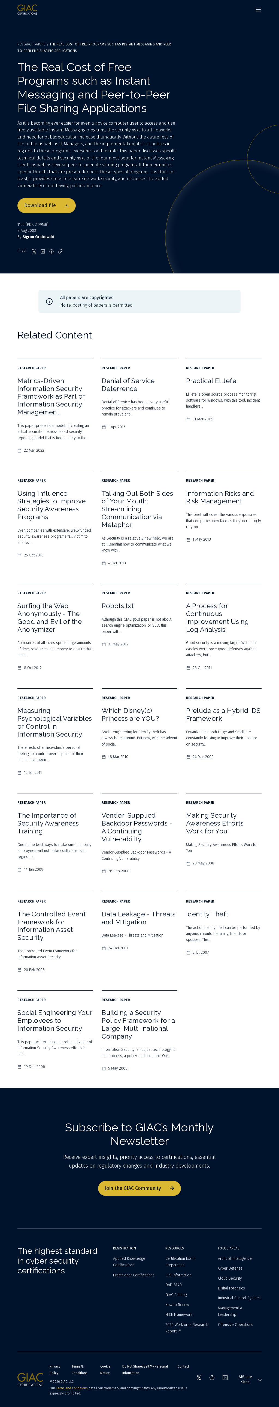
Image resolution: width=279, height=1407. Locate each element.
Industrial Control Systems (240, 1298)
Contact (183, 1366)
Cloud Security (230, 1278)
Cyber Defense (230, 1268)
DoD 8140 (173, 1285)
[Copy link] (60, 251)
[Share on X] (34, 251)
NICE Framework (178, 1314)
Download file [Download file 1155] (46, 205)
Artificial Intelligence (235, 1258)
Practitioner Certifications (133, 1275)
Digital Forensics (231, 1288)
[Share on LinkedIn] (43, 251)
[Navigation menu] (258, 9)
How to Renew (177, 1305)
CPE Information (178, 1275)
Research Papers (31, 44)
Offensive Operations (235, 1324)
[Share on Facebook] (51, 251)
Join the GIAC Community (139, 1188)
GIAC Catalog (176, 1294)
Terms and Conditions (72, 1388)
